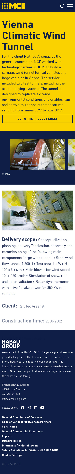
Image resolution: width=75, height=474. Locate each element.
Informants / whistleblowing (20, 445)
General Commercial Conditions (22, 431)
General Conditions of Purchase (22, 417)
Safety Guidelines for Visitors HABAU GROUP (30, 450)
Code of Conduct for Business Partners (26, 422)
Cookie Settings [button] (12, 455)
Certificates (9, 426)
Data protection (12, 441)
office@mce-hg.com (14, 398)
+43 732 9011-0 (11, 394)
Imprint (6, 436)
